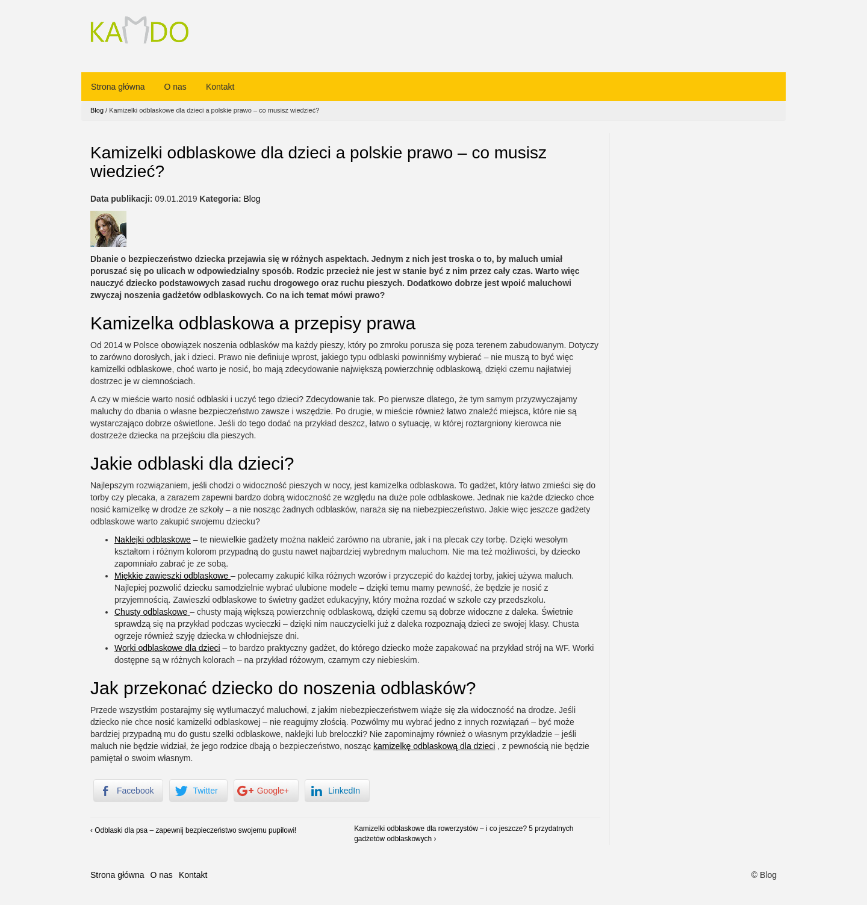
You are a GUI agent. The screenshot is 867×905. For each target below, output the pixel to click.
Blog (97, 110)
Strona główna (118, 87)
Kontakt (220, 87)
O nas (175, 87)
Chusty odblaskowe (150, 612)
